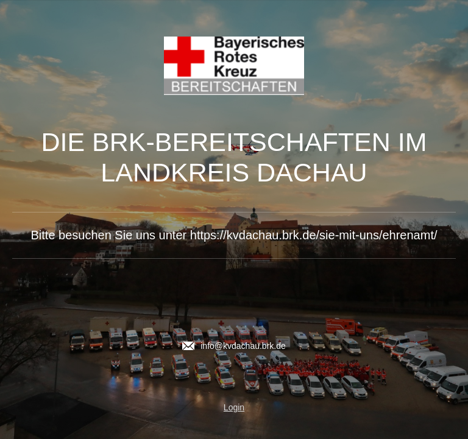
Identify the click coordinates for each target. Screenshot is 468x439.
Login (234, 407)
